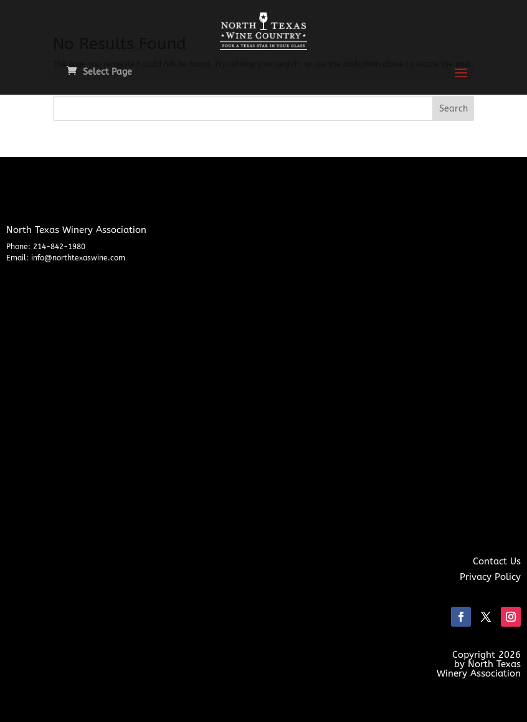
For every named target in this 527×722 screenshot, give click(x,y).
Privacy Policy (490, 576)
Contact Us (497, 561)
